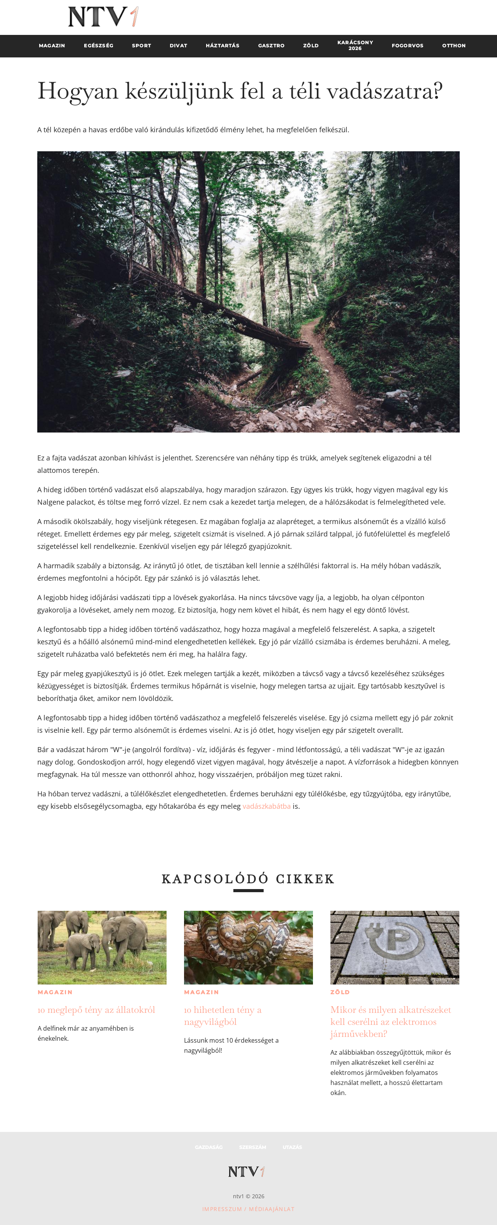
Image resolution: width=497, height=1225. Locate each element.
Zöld (340, 992)
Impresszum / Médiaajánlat (248, 1209)
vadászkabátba (267, 806)
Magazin (55, 992)
